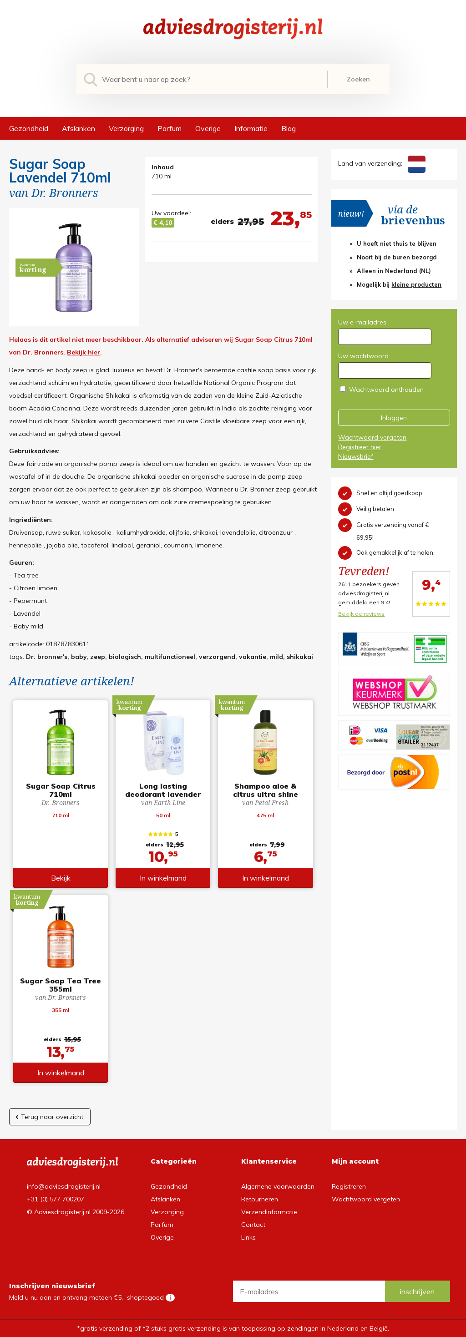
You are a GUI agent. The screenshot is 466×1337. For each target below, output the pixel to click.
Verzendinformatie (269, 1212)
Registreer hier (359, 447)
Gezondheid (28, 128)
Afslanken (78, 128)
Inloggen (394, 418)
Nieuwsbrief (355, 456)
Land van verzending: (381, 163)
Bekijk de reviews (361, 613)
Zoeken (358, 79)
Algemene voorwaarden (277, 1186)
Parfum (169, 128)
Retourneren (259, 1199)
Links (248, 1237)
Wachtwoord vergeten (372, 437)
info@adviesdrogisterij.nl (64, 1186)
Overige (208, 128)
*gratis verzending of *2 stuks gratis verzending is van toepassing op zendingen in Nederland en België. (233, 1328)
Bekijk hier (83, 352)
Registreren (349, 1186)
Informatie (251, 128)
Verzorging (126, 128)
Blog (288, 128)
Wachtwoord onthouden (386, 389)
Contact (253, 1225)
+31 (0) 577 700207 (55, 1199)
